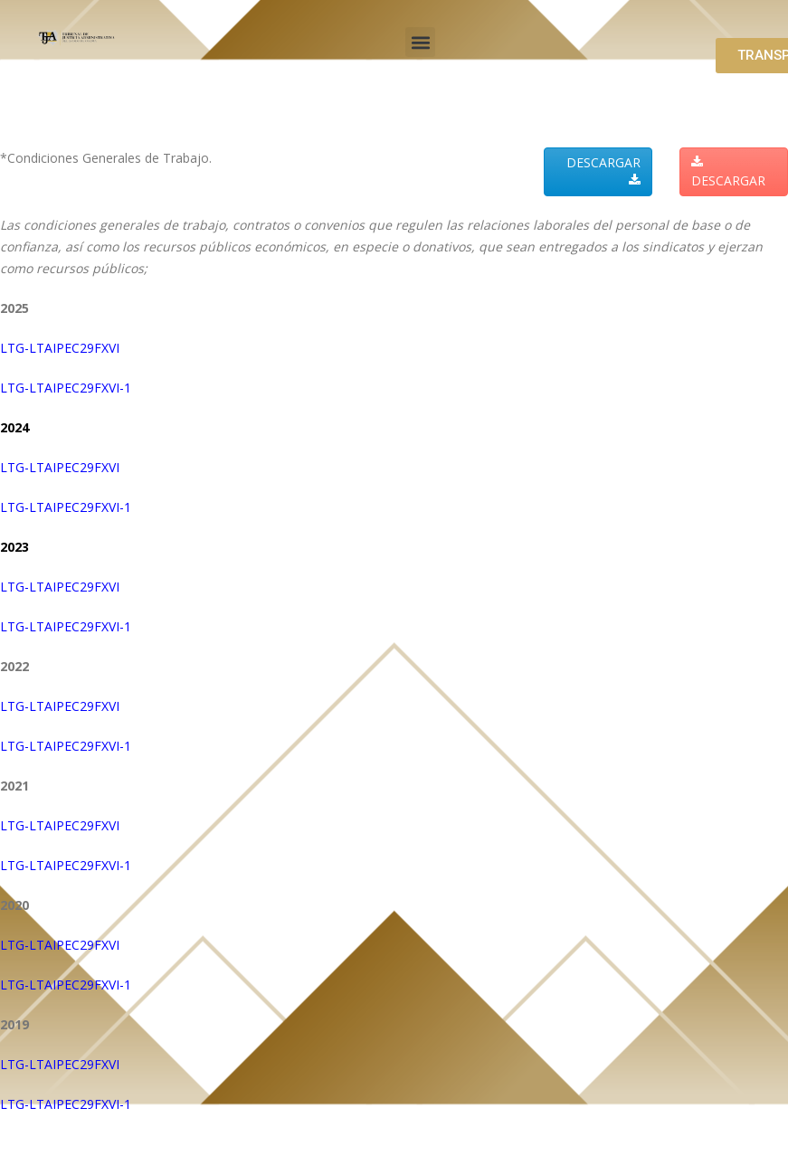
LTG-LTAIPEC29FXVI (59, 347)
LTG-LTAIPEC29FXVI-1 (65, 387)
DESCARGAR (603, 170)
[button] (420, 42)
